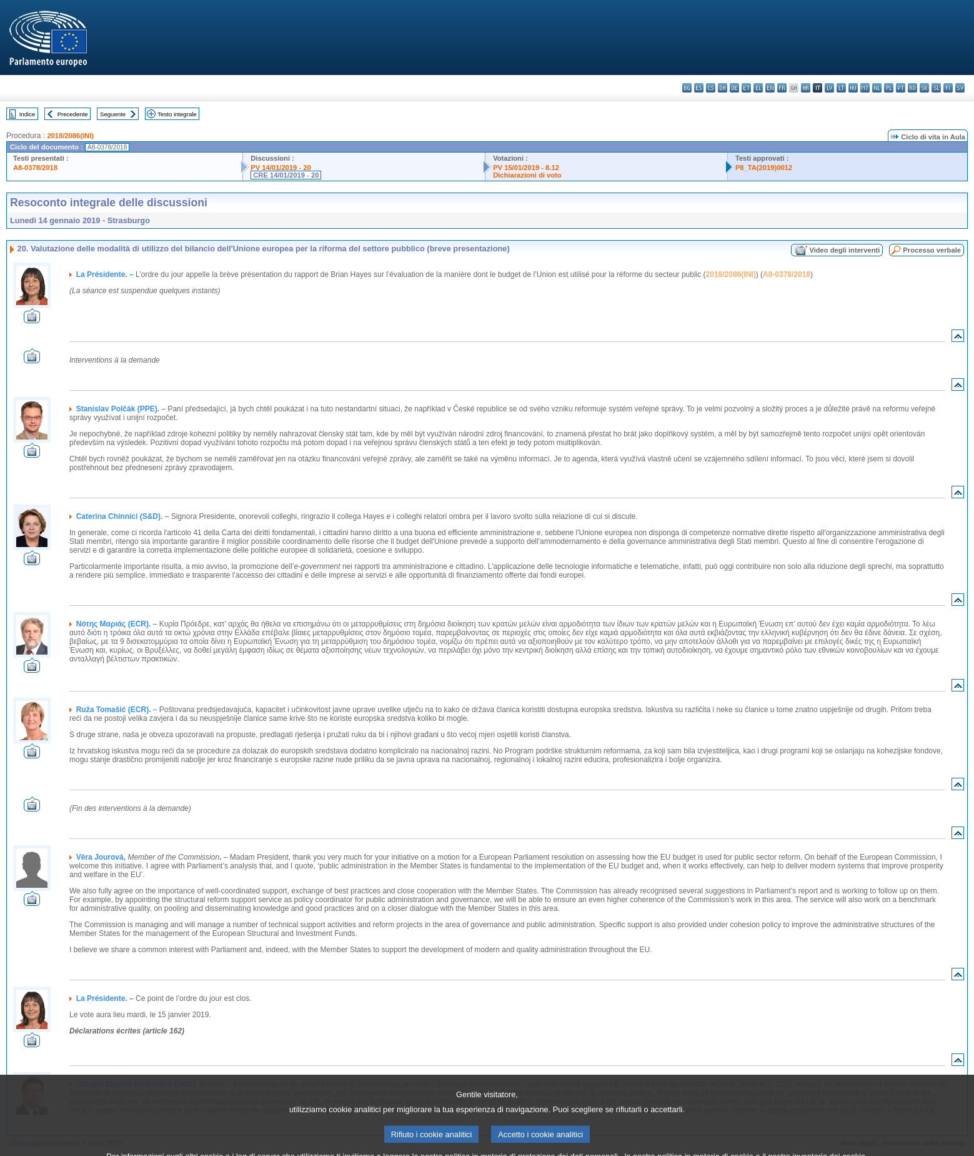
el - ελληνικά (758, 88)
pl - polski (888, 88)
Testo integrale (176, 114)
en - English (770, 88)
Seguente (113, 114)
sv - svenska (960, 88)
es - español (698, 88)
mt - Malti (865, 88)
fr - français (782, 88)
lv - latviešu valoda (829, 88)
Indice (27, 114)
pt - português (900, 88)
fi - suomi (948, 88)
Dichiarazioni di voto (527, 175)
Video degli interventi (844, 250)
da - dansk (722, 88)
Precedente (72, 114)
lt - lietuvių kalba (841, 88)
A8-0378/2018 (35, 167)
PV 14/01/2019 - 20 (281, 167)
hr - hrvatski (805, 88)
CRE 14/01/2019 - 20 (286, 175)
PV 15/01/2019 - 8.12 (526, 167)
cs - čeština (710, 88)
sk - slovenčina (924, 88)
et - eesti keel (746, 88)
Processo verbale (932, 250)
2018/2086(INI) (70, 135)
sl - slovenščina (936, 88)
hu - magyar (853, 88)
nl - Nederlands (877, 88)
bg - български (687, 88)
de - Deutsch (734, 88)
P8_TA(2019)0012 (763, 167)
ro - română (912, 88)
